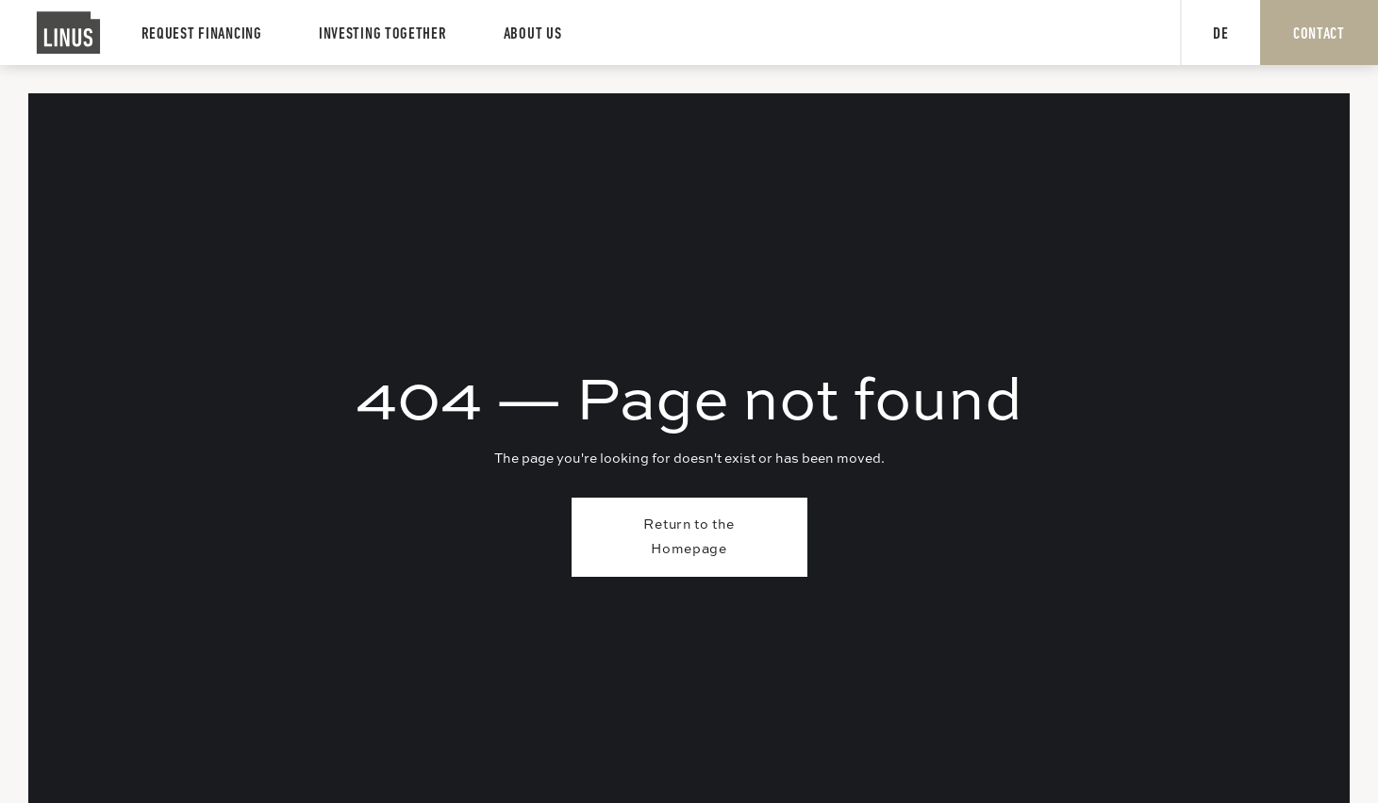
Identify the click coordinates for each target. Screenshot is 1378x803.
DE (1220, 34)
